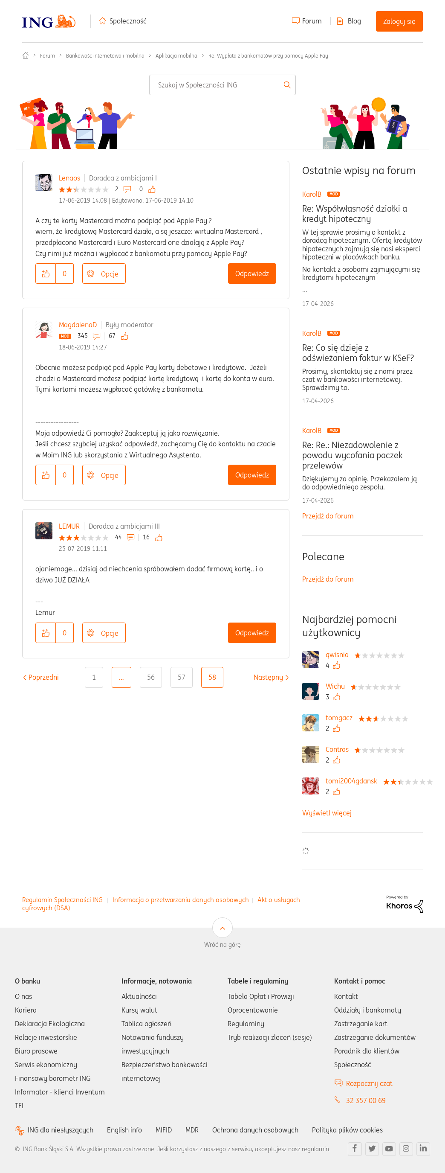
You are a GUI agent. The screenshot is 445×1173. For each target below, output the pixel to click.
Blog (354, 21)
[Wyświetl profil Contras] (339, 749)
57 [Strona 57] (181, 677)
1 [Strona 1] (94, 677)
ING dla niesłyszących (60, 1130)
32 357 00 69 (366, 1100)
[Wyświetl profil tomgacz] (341, 717)
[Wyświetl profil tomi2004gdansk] (353, 781)
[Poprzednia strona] (44, 677)
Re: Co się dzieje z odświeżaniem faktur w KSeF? (358, 353)
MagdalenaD (78, 324)
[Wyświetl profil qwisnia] (339, 654)
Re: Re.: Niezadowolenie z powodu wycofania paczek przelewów (352, 455)
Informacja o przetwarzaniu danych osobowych (181, 900)
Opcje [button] (109, 274)
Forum (312, 21)
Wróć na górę (222, 945)
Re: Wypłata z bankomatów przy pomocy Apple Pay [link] (268, 55)
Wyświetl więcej (327, 813)
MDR (192, 1130)
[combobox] (222, 85)
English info (124, 1130)
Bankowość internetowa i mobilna (105, 55)
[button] (45, 273)
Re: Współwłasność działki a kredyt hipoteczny (354, 214)
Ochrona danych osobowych (255, 1130)
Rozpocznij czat (369, 1083)
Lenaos (69, 178)
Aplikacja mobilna (176, 55)
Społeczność (128, 21)
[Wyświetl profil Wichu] (337, 686)
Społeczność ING (25, 55)
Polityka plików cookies (347, 1130)
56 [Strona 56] (151, 677)
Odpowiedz (252, 273)
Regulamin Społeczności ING (62, 900)
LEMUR (69, 526)
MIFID (164, 1130)
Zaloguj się (399, 21)
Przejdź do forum (328, 516)
